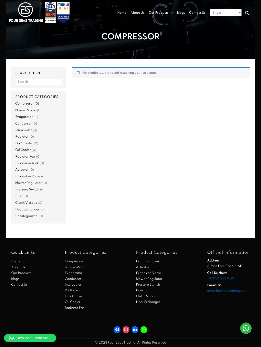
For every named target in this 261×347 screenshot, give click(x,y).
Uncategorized (26, 216)
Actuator (22, 169)
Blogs (181, 12)
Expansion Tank (27, 163)
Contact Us (197, 12)
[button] (247, 13)
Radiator (22, 136)
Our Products (21, 273)
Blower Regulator (28, 183)
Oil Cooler (23, 150)
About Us (137, 12)
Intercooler (23, 130)
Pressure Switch (27, 189)
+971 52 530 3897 (221, 278)
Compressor (24, 103)
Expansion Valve (27, 176)
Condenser (23, 123)
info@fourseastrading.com (227, 291)
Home (121, 12)
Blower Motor (25, 110)
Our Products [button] (158, 12)
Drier (19, 196)
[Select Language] (226, 12)
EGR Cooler (24, 143)
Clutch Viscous (26, 203)
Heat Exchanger (27, 209)
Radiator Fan (25, 156)
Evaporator (24, 117)
